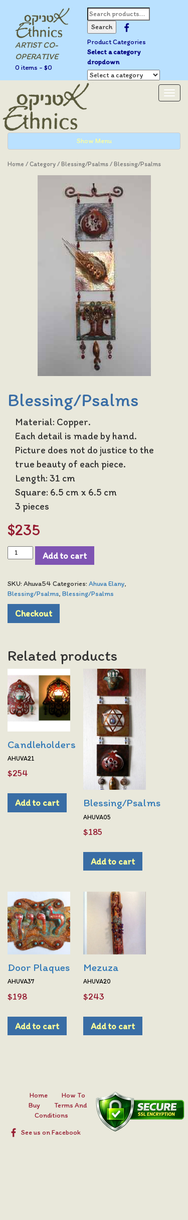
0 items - (33, 67)
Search (101, 27)
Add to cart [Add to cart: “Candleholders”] (37, 802)
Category (43, 164)
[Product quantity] (20, 552)
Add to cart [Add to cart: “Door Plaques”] (37, 1026)
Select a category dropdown (113, 57)
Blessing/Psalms (84, 164)
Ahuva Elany (107, 583)
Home (16, 164)
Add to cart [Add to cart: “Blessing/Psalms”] (113, 861)
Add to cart (65, 555)
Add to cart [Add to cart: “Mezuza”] (113, 1026)
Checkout (33, 613)
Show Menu (94, 141)
